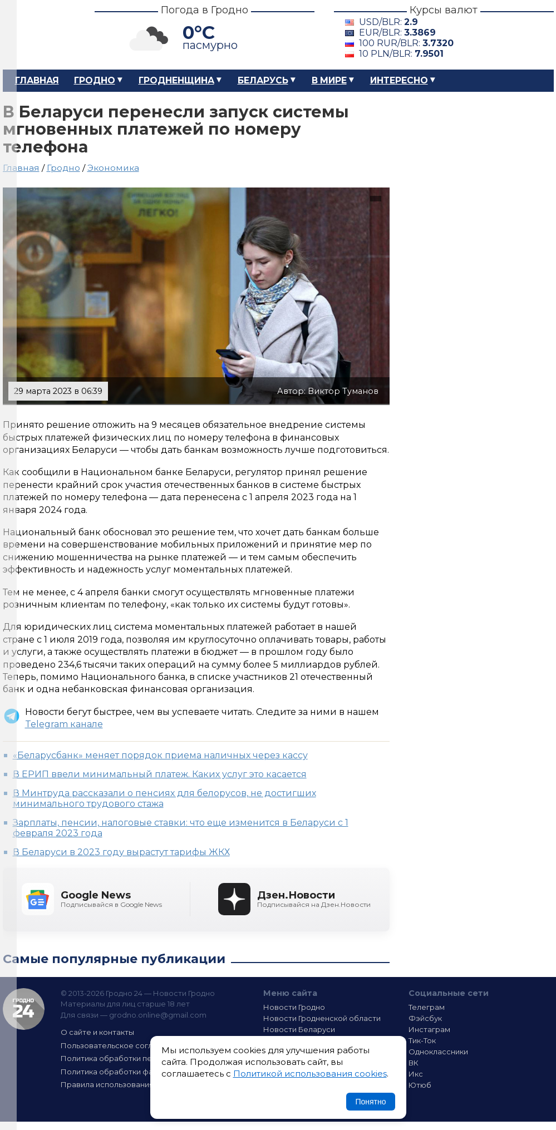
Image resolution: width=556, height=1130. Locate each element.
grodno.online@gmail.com (157, 1014)
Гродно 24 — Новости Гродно (24, 1009)
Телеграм (427, 1007)
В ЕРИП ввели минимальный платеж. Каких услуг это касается (160, 774)
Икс (416, 1073)
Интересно (399, 80)
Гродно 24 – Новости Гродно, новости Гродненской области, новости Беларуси (39, 35)
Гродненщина (176, 80)
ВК (414, 1062)
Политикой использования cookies (310, 1073)
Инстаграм (429, 1029)
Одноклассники (438, 1051)
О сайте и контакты (97, 1032)
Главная (37, 80)
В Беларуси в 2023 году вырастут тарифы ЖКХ (121, 852)
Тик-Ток (422, 1040)
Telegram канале (64, 724)
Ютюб (420, 1084)
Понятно (370, 1101)
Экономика (113, 167)
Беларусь (263, 80)
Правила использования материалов (131, 1084)
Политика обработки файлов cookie (130, 1071)
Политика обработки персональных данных (144, 1058)
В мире (329, 80)
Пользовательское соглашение (121, 1045)
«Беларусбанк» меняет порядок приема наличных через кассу (160, 755)
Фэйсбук (425, 1018)
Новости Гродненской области (322, 1018)
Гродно (94, 80)
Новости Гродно (294, 1007)
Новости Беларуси (299, 1029)
